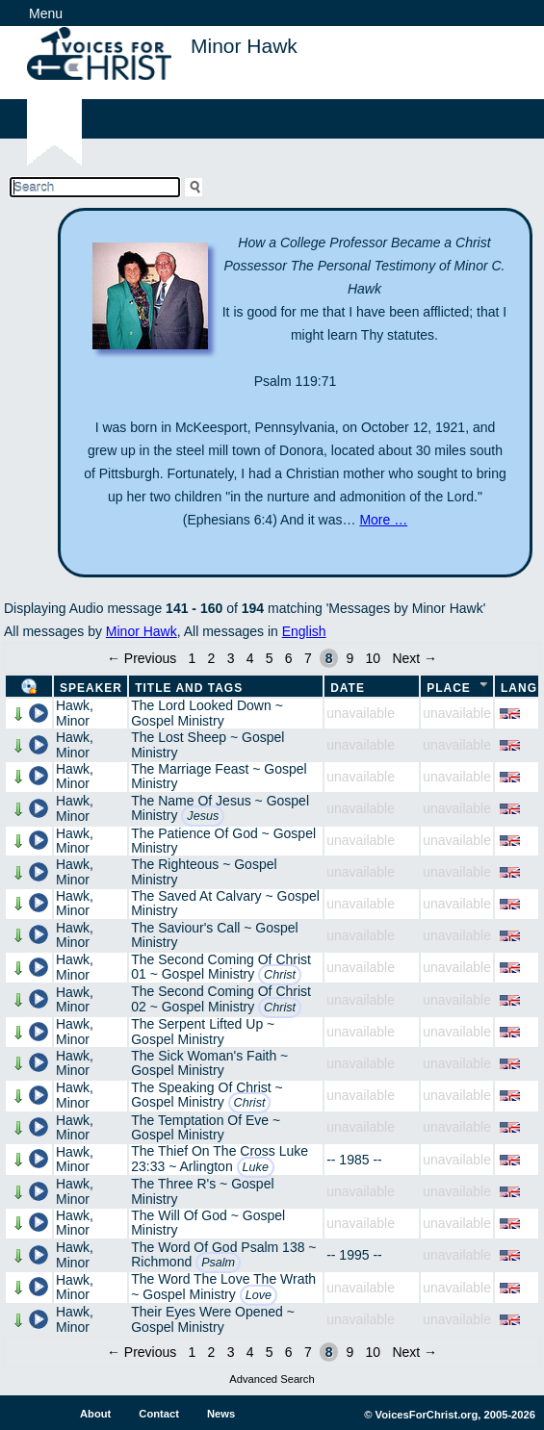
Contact (159, 1413)
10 (373, 658)
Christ (280, 975)
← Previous (141, 658)
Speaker (91, 688)
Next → (414, 658)
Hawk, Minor (74, 713)
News (221, 1413)
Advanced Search (271, 1379)
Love (259, 1295)
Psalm (218, 1262)
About (95, 1413)
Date (347, 688)
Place (449, 688)
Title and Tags (189, 688)
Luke (256, 1167)
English (304, 631)
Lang (519, 688)
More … (383, 519)
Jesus (203, 816)
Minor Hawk (141, 631)
